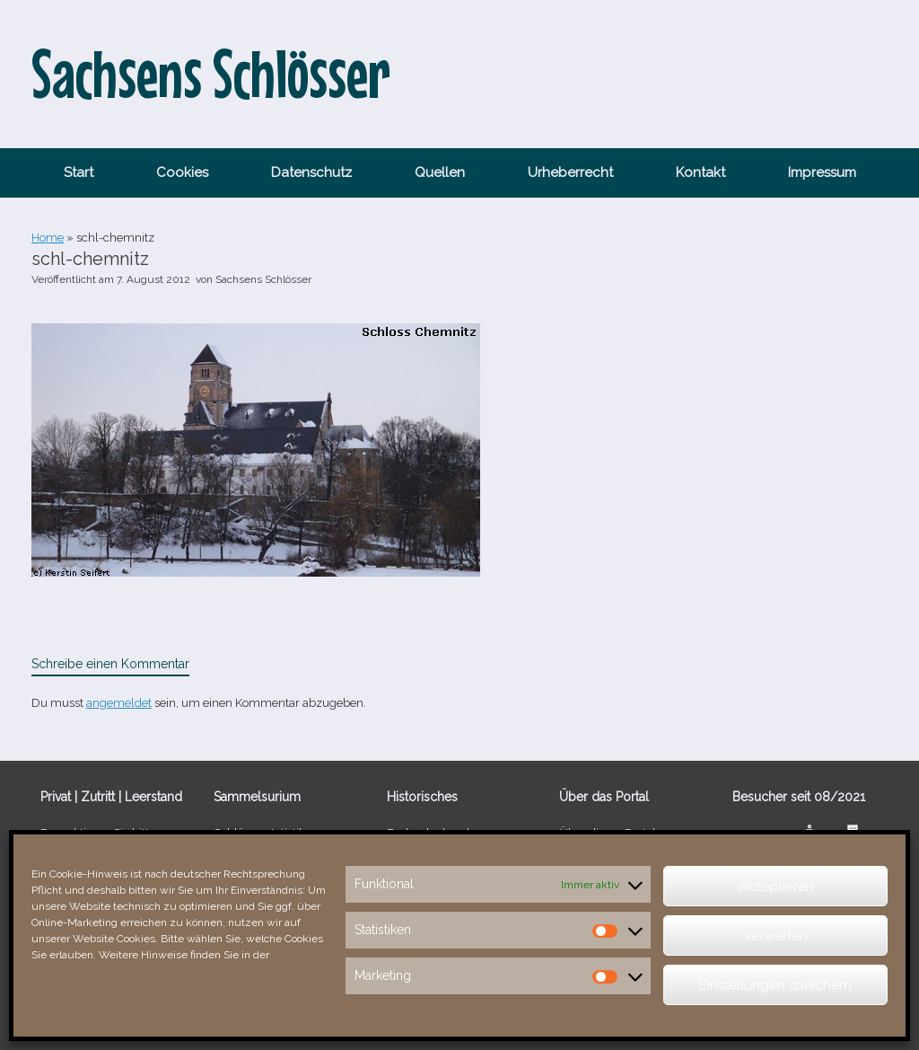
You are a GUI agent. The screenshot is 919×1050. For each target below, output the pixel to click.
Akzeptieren (776, 886)
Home (47, 237)
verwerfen (776, 936)
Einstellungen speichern (775, 985)
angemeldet (119, 703)
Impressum (822, 172)
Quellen (440, 172)
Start (78, 172)
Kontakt (700, 172)
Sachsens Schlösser (263, 279)
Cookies (182, 172)
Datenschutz (311, 172)
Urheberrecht (570, 172)
